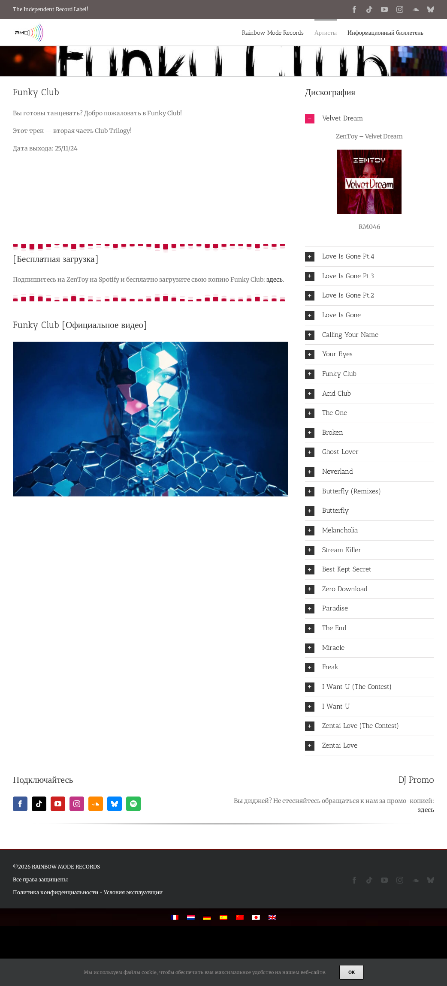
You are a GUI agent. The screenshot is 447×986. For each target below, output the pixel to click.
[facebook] (20, 804)
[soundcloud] (95, 804)
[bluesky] (114, 804)
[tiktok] (39, 804)
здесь (274, 279)
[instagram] (76, 804)
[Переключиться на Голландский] (191, 917)
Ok (351, 972)
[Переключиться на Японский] (256, 917)
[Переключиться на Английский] (272, 917)
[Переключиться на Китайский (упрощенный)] (240, 917)
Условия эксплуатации (133, 892)
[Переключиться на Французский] (174, 917)
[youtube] (58, 804)
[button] (369, 118)
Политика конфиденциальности (55, 892)
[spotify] (133, 804)
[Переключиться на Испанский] (223, 917)
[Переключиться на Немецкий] (207, 917)
